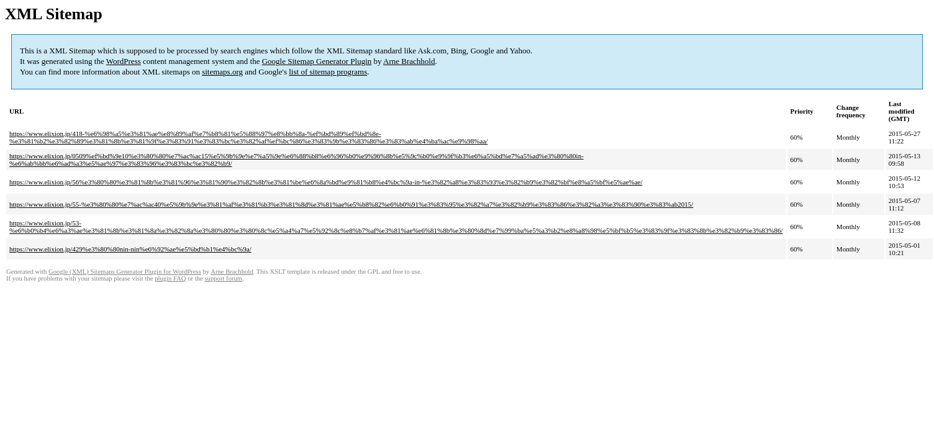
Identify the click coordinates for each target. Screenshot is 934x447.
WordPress (123, 61)
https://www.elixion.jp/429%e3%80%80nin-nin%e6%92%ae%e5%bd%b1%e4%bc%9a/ (130, 249)
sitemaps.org (222, 71)
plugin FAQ (170, 278)
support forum (223, 278)
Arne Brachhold (409, 61)
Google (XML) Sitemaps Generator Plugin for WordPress (124, 271)
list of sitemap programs (328, 71)
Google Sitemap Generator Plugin (317, 61)
